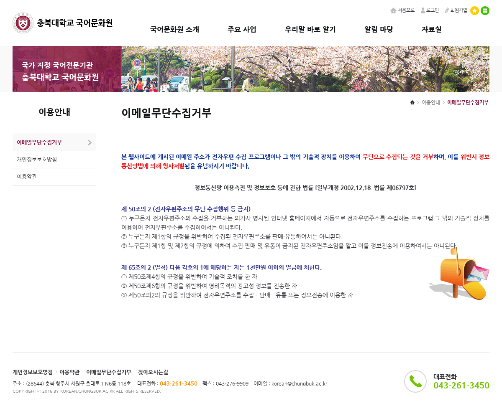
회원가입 (456, 10)
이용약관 (27, 176)
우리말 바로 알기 (310, 29)
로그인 (430, 10)
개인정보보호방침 (37, 159)
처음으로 (402, 10)
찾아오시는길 (153, 372)
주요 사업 (242, 29)
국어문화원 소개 (174, 29)
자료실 (432, 29)
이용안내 (431, 102)
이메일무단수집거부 (39, 142)
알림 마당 (378, 29)
